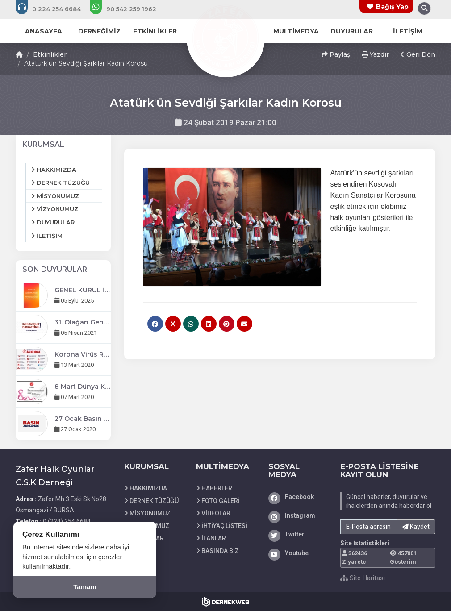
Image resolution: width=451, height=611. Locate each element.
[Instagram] (297, 515)
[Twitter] (297, 534)
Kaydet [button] (416, 526)
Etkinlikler (50, 54)
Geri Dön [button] (418, 54)
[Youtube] (297, 553)
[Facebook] (297, 496)
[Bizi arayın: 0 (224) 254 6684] (54, 8)
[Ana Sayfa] (225, 37)
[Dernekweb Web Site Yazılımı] (225, 602)
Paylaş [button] (336, 54)
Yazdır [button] (375, 54)
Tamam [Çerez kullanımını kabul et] (84, 586)
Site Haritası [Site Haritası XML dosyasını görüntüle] (362, 578)
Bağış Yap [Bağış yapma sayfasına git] (392, 7)
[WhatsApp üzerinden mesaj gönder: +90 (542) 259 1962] (129, 8)
